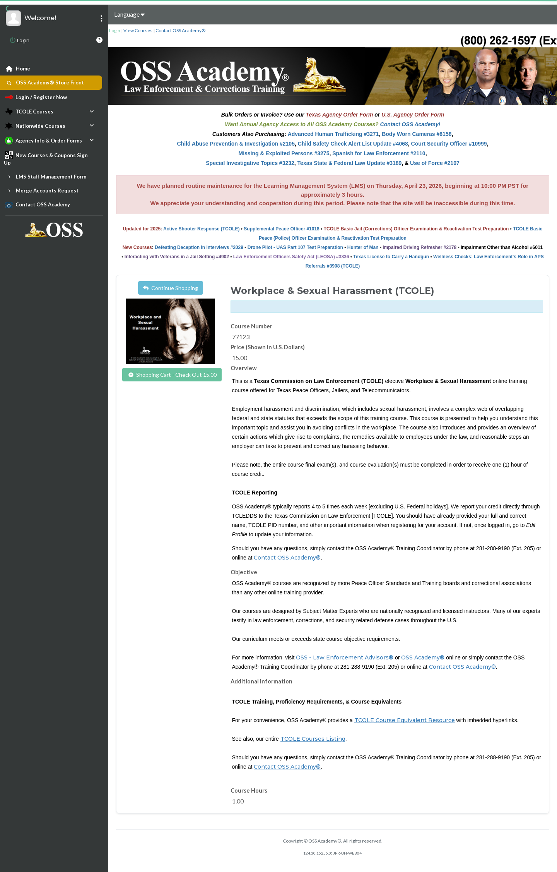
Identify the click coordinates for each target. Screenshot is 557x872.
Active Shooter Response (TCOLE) (201, 229)
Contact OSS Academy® (180, 30)
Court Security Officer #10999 (449, 144)
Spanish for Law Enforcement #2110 (378, 153)
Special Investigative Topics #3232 (250, 163)
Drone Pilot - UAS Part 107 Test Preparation (295, 247)
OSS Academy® (422, 657)
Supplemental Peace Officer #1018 (281, 229)
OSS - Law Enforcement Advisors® (344, 657)
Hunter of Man (363, 247)
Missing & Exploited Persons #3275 (283, 153)
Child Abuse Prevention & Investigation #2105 (235, 144)
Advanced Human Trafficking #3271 (333, 134)
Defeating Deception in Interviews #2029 (199, 247)
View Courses (137, 30)
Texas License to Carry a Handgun (391, 256)
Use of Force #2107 (435, 163)
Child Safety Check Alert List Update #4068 (353, 144)
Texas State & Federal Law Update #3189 (349, 163)
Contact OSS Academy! (410, 124)
